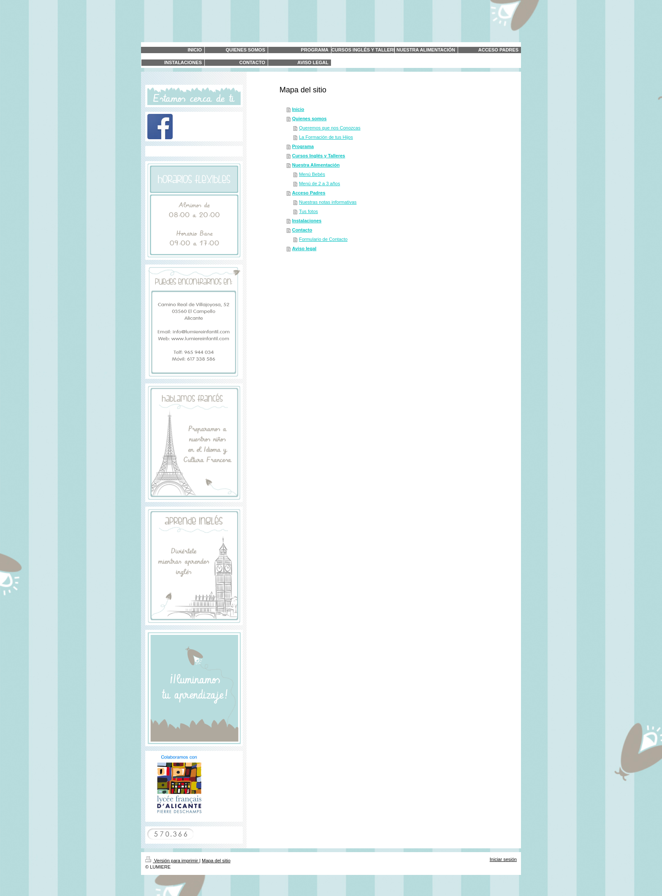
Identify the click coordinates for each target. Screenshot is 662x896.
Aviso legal (304, 248)
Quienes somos (309, 118)
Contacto (302, 229)
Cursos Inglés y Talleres (318, 155)
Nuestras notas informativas (327, 202)
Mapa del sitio (216, 860)
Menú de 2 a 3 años (319, 183)
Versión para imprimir (172, 860)
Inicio (298, 109)
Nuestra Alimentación (316, 164)
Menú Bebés (312, 174)
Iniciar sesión (503, 859)
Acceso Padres (309, 192)
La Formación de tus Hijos (326, 137)
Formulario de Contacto (323, 239)
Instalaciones (307, 220)
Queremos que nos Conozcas (330, 127)
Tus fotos (308, 211)
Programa (303, 146)
